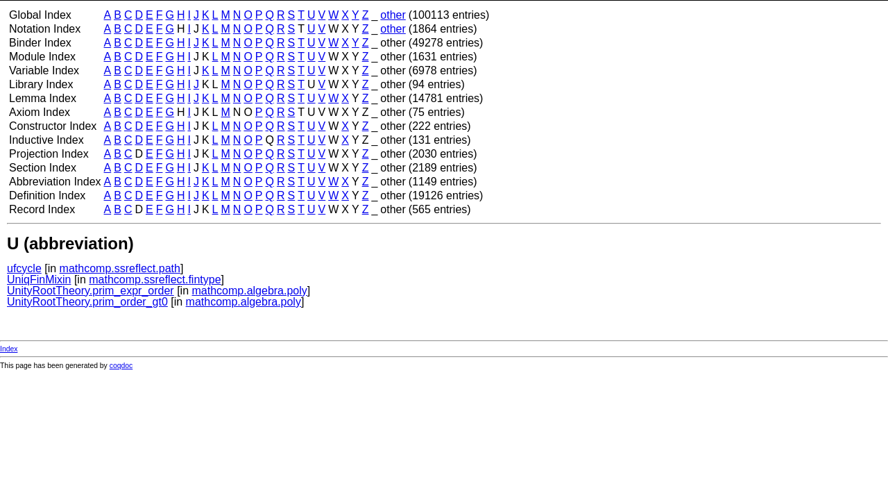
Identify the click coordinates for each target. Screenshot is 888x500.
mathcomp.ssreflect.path (120, 268)
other (392, 15)
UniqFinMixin (39, 279)
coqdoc (121, 365)
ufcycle (24, 268)
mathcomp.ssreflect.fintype (155, 279)
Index (8, 349)
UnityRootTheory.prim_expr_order (90, 291)
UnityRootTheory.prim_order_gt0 (87, 302)
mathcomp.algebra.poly (249, 291)
